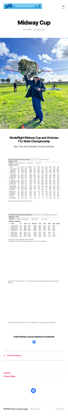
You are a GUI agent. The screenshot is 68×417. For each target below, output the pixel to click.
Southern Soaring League (19, 412)
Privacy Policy (10, 379)
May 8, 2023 (41, 32)
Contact (8, 376)
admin (30, 32)
